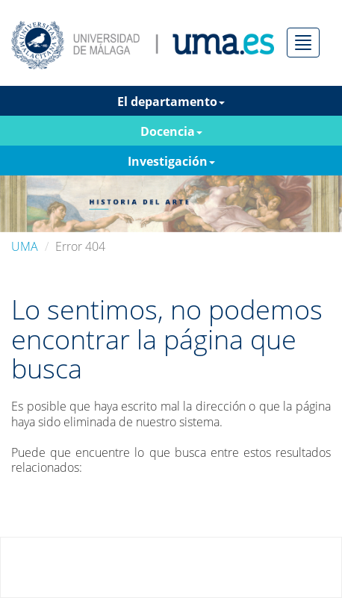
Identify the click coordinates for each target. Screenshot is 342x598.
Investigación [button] (171, 161)
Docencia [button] (171, 131)
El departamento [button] (171, 101)
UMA (24, 246)
